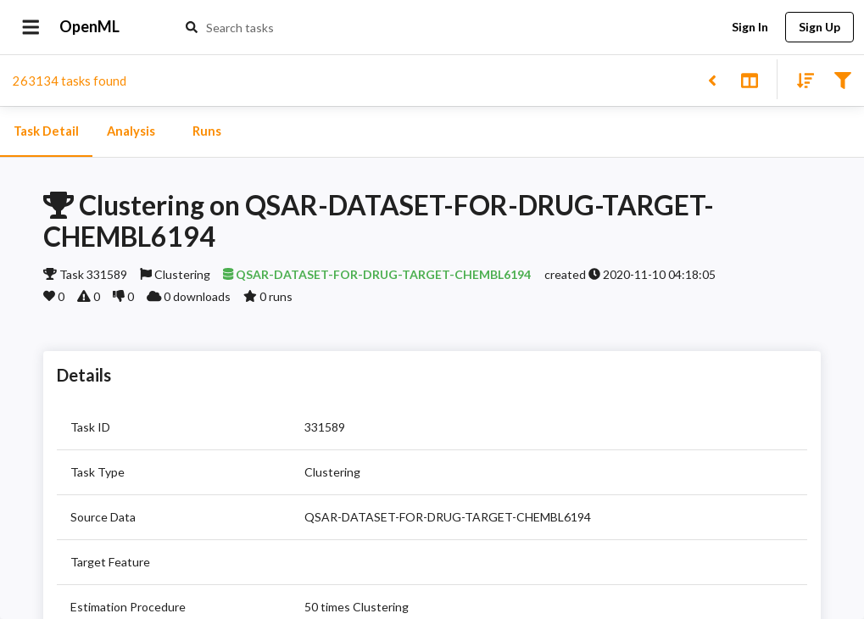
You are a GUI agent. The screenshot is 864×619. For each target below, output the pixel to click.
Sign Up (819, 27)
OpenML (90, 27)
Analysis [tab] (130, 131)
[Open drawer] (31, 27)
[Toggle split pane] (749, 79)
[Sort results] (800, 79)
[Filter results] (842, 79)
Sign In (749, 27)
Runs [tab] (207, 131)
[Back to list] (712, 79)
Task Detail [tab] (46, 131)
